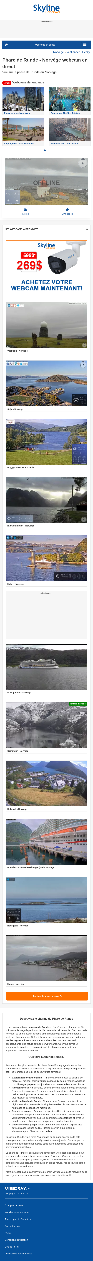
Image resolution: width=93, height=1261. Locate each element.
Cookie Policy (12, 1246)
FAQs (8, 1233)
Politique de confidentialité (18, 1253)
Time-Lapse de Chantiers (18, 1219)
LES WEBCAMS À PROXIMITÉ (46, 229)
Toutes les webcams (47, 996)
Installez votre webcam (17, 1212)
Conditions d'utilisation (16, 1239)
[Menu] (84, 44)
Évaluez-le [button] (67, 211)
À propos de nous (14, 1205)
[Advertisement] (46, 31)
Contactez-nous (13, 1226)
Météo (25, 211)
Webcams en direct (46, 44)
